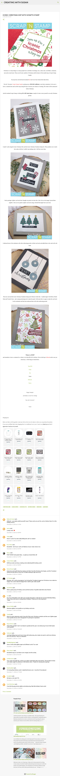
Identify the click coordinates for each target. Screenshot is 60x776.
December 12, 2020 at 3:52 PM (14, 680)
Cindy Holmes (10, 560)
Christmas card (6, 506)
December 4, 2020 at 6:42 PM (14, 548)
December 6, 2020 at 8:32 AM (14, 654)
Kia (30, 373)
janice (8, 528)
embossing (39, 506)
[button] (3, 20)
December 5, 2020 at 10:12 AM (14, 619)
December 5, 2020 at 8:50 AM (14, 610)
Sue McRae (9, 587)
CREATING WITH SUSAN (16, 2)
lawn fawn (45, 506)
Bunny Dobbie (10, 606)
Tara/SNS (30, 366)
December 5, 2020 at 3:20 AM (14, 583)
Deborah (30, 379)
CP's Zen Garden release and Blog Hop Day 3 (23, 759)
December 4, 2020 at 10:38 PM (14, 574)
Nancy (30, 383)
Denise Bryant (10, 569)
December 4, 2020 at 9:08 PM (14, 565)
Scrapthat (9, 676)
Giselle (8, 614)
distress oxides (31, 506)
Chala (30, 369)
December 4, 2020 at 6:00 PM (14, 540)
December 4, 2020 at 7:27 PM (14, 557)
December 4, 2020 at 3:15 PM (14, 524)
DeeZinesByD (10, 668)
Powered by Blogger (30, 774)
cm (7, 595)
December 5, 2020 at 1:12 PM (14, 638)
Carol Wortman (11, 684)
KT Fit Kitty (9, 578)
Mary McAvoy (10, 623)
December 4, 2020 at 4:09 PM (14, 532)
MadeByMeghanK (11, 642)
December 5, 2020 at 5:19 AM (14, 591)
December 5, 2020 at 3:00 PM (14, 646)
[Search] (30, 2)
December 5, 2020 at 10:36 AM (14, 629)
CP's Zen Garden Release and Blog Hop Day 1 (24, 713)
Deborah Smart (10, 519)
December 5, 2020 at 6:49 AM (14, 602)
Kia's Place (9, 544)
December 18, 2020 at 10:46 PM (14, 688)
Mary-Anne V (10, 650)
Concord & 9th (23, 506)
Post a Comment (7, 691)
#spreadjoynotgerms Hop (19, 736)
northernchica (10, 658)
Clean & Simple (15, 506)
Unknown (9, 633)
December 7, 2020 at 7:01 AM (14, 664)
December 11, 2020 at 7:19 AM (14, 672)
